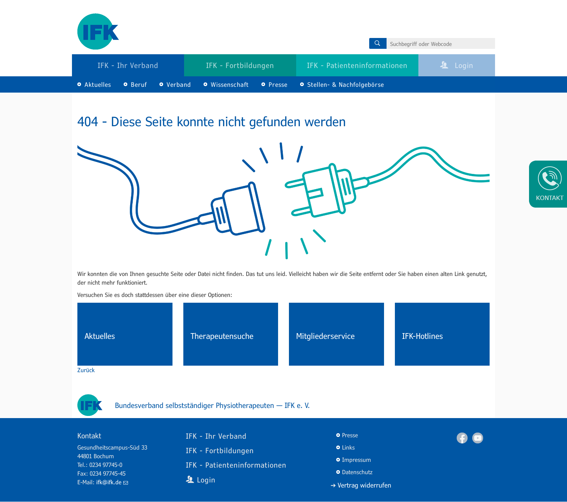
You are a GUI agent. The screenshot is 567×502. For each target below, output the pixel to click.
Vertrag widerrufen (364, 485)
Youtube (477, 438)
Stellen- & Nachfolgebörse (345, 84)
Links (348, 447)
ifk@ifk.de (112, 481)
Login (456, 65)
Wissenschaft (230, 84)
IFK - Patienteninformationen (357, 65)
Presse (278, 84)
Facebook (462, 438)
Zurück (86, 369)
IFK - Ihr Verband (128, 65)
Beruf (139, 84)
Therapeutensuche (222, 336)
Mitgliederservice (325, 336)
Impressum (356, 459)
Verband (179, 84)
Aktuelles (98, 84)
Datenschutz (357, 471)
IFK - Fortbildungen (240, 65)
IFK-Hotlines (422, 336)
